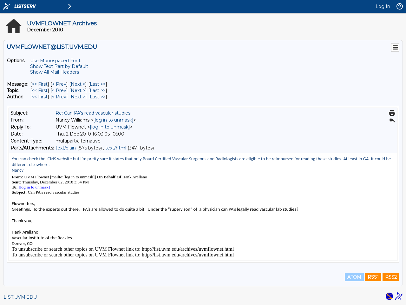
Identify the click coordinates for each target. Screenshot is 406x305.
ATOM (354, 277)
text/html (115, 148)
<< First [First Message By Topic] (40, 90)
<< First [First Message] (40, 84)
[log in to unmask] (113, 120)
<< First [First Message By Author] (40, 97)
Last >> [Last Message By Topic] (98, 90)
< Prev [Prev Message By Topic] (59, 90)
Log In (383, 6)
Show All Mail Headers (54, 72)
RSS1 (373, 277)
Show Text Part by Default (59, 66)
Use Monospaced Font (55, 60)
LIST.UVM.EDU (20, 297)
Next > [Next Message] (78, 84)
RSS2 (391, 277)
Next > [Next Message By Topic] (78, 90)
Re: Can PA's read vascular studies (93, 113)
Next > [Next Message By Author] (78, 97)
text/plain (66, 148)
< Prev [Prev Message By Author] (59, 97)
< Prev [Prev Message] (59, 84)
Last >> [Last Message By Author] (98, 97)
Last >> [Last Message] (98, 84)
